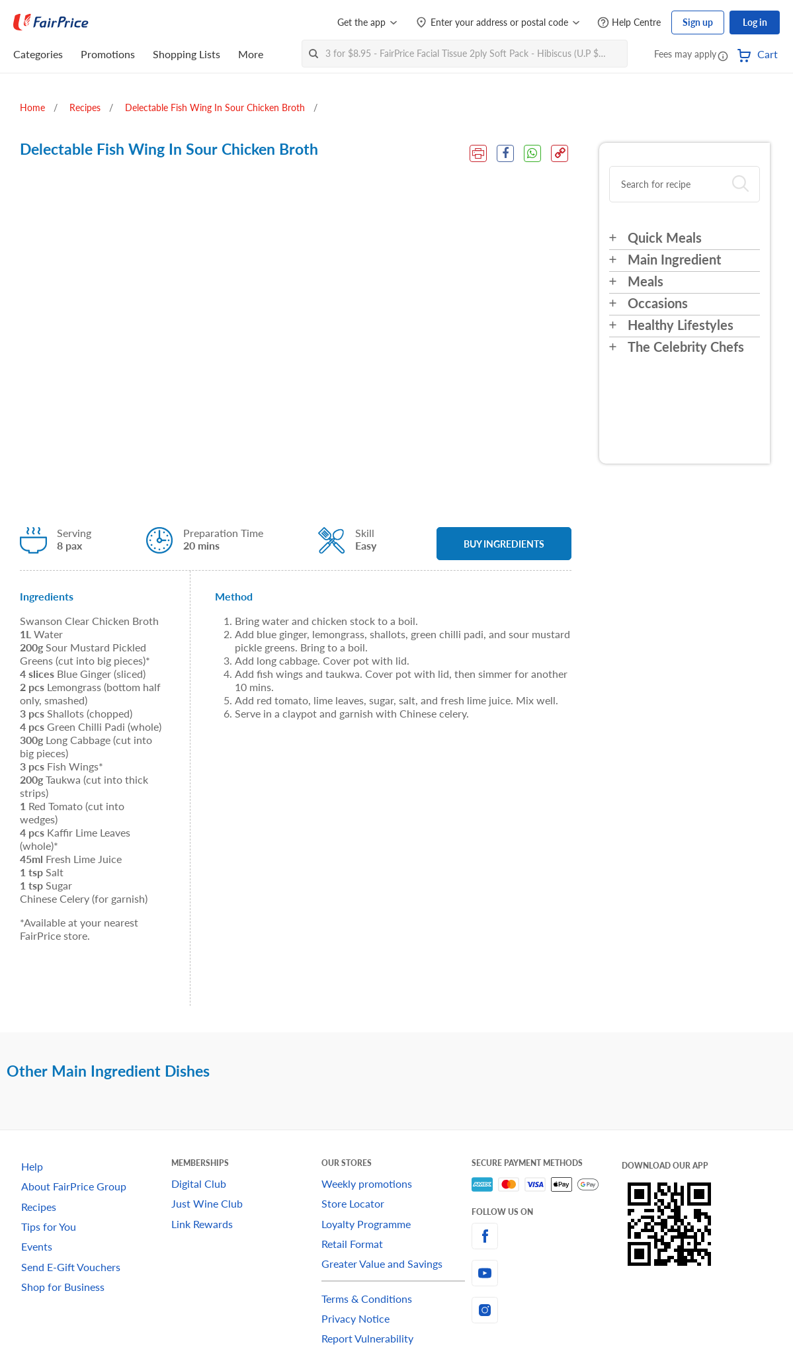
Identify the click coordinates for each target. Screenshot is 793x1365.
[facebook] (547, 1236)
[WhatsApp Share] (532, 153)
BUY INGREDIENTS (504, 544)
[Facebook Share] (505, 153)
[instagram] (547, 1310)
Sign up (698, 22)
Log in (755, 22)
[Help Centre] (629, 23)
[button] (723, 56)
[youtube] (547, 1273)
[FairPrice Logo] (51, 22)
